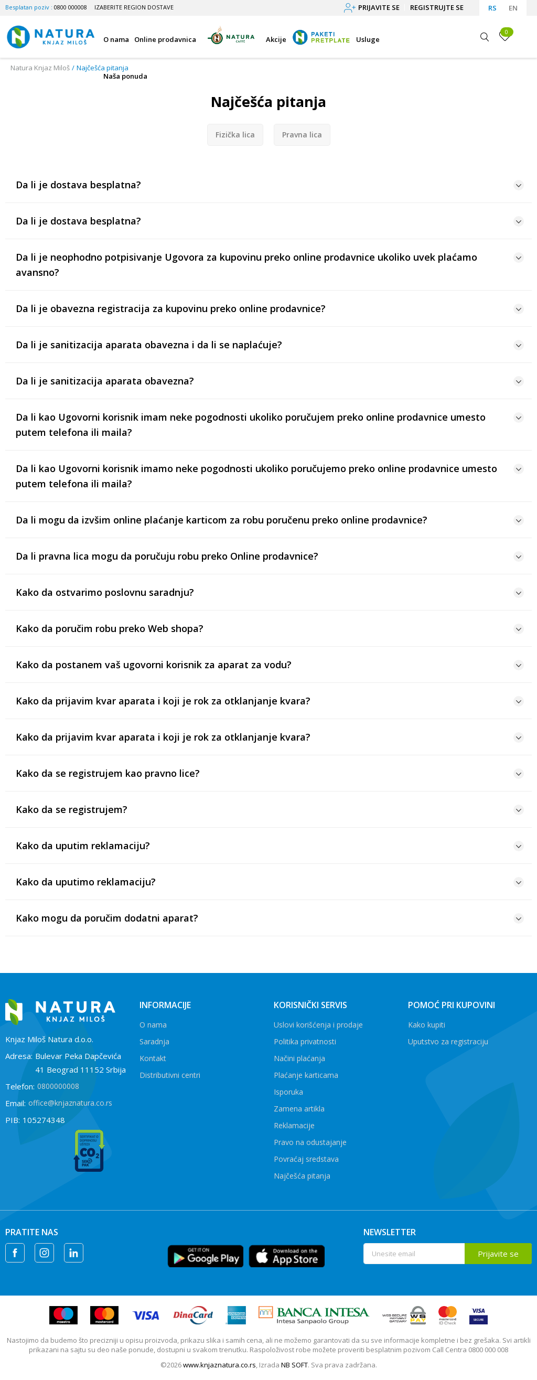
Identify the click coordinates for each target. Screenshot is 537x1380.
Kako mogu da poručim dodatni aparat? (270, 918)
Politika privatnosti (305, 1041)
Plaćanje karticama (306, 1075)
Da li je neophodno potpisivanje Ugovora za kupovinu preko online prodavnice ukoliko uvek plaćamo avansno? (270, 265)
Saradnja (154, 1041)
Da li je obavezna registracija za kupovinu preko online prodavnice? (270, 308)
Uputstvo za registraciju (448, 1041)
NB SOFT (294, 1365)
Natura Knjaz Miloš (40, 67)
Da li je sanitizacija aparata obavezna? (270, 381)
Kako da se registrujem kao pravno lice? (270, 773)
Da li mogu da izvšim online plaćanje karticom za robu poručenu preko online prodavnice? (270, 520)
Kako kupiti (426, 1025)
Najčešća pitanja (302, 1176)
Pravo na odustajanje (310, 1142)
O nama (153, 1025)
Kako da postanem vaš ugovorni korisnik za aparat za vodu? (270, 664)
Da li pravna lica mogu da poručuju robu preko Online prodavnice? (270, 556)
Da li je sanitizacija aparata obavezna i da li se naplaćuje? (270, 344)
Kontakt (152, 1058)
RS (492, 8)
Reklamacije (294, 1125)
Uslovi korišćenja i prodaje (318, 1025)
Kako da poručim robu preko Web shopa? (270, 628)
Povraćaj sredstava (306, 1159)
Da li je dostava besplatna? (270, 184)
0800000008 (58, 1086)
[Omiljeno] (505, 36)
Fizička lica (235, 135)
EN (513, 8)
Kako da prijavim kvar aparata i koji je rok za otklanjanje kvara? (270, 700)
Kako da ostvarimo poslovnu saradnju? (270, 592)
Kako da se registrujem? (270, 809)
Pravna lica (302, 135)
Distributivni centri (169, 1075)
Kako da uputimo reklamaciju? (270, 881)
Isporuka (288, 1092)
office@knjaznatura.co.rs (70, 1103)
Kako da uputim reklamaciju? (270, 845)
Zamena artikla (299, 1109)
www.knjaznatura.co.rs (219, 1365)
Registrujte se (437, 7)
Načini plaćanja (299, 1058)
